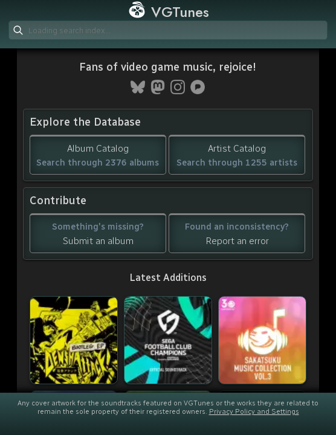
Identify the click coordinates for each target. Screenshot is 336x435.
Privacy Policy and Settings (254, 411)
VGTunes (168, 11)
